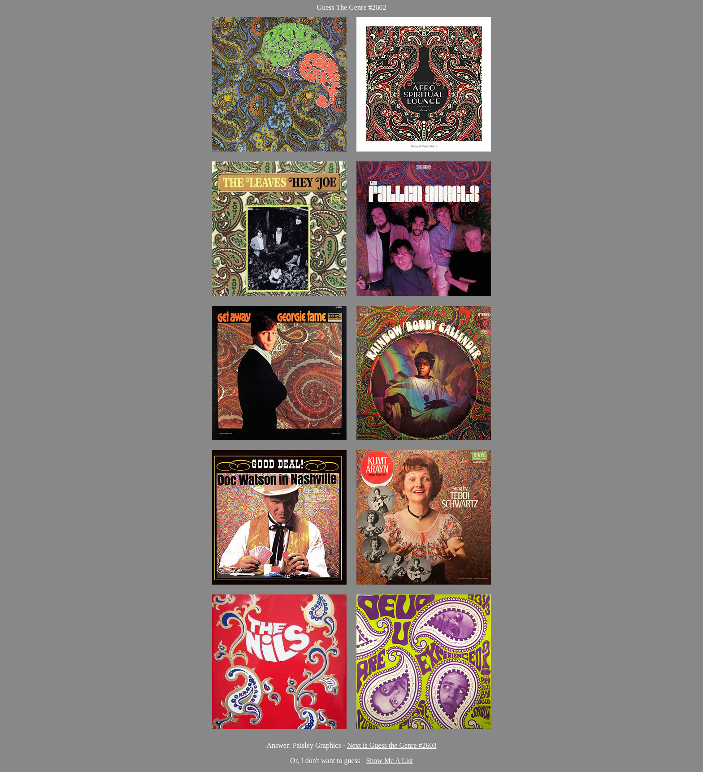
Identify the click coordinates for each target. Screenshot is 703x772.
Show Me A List (389, 760)
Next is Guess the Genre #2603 (392, 745)
